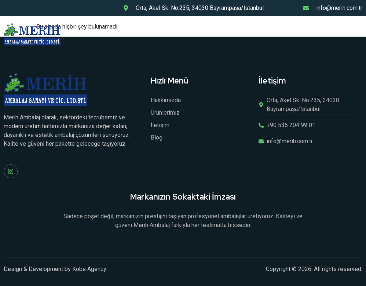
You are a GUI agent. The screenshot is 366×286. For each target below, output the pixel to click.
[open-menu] (358, 34)
